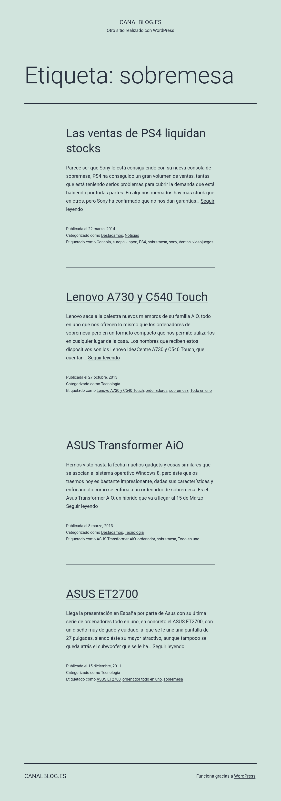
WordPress (244, 776)
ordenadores (157, 390)
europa (119, 242)
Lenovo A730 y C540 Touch (137, 297)
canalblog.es (140, 22)
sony (173, 242)
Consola (104, 242)
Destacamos (112, 235)
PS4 (142, 242)
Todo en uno (201, 390)
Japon (131, 242)
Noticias (132, 235)
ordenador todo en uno (142, 679)
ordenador (146, 539)
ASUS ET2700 (102, 594)
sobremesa (157, 242)
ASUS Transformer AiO (125, 445)
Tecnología (110, 384)
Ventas (185, 242)
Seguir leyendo (104, 358)
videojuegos (202, 242)
